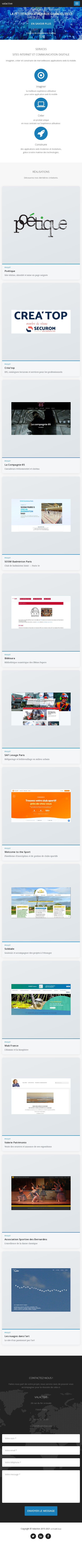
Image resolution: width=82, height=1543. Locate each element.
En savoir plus (41, 23)
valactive (7, 3)
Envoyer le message (41, 1510)
